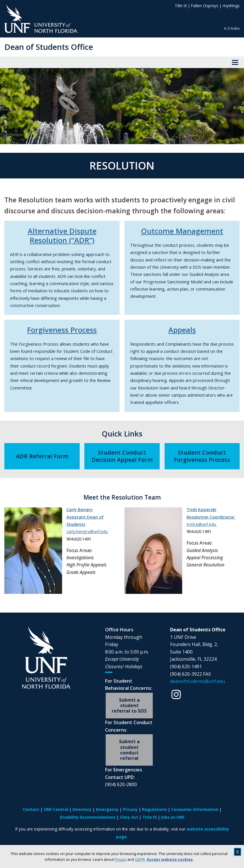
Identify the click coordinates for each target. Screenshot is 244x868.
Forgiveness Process (62, 330)
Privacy (120, 859)
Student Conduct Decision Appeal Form (122, 456)
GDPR (140, 859)
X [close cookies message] (237, 852)
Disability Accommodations (88, 817)
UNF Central (56, 809)
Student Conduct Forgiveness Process (202, 456)
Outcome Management (182, 231)
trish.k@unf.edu (202, 524)
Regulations (154, 809)
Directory (82, 809)
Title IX (181, 5)
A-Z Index (232, 28)
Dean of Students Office (48, 47)
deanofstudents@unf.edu (197, 681)
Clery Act (129, 817)
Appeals (182, 330)
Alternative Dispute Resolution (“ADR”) (62, 235)
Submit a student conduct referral (129, 749)
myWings (231, 5)
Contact (31, 809)
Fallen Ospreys (204, 5)
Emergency (107, 809)
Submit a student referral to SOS (129, 705)
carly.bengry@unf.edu (87, 531)
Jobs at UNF (173, 817)
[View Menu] (235, 62)
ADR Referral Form (42, 456)
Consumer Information (194, 809)
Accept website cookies (170, 859)
